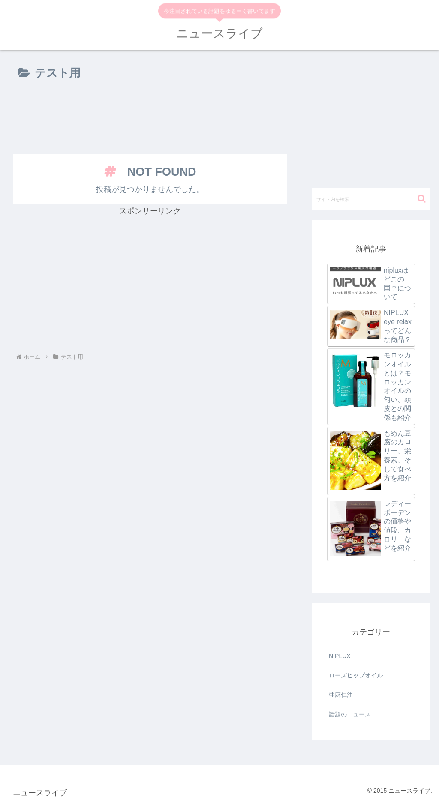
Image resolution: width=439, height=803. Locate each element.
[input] (371, 199)
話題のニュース (350, 714)
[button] (421, 199)
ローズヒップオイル (356, 675)
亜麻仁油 (341, 694)
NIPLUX (340, 656)
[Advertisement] (150, 118)
